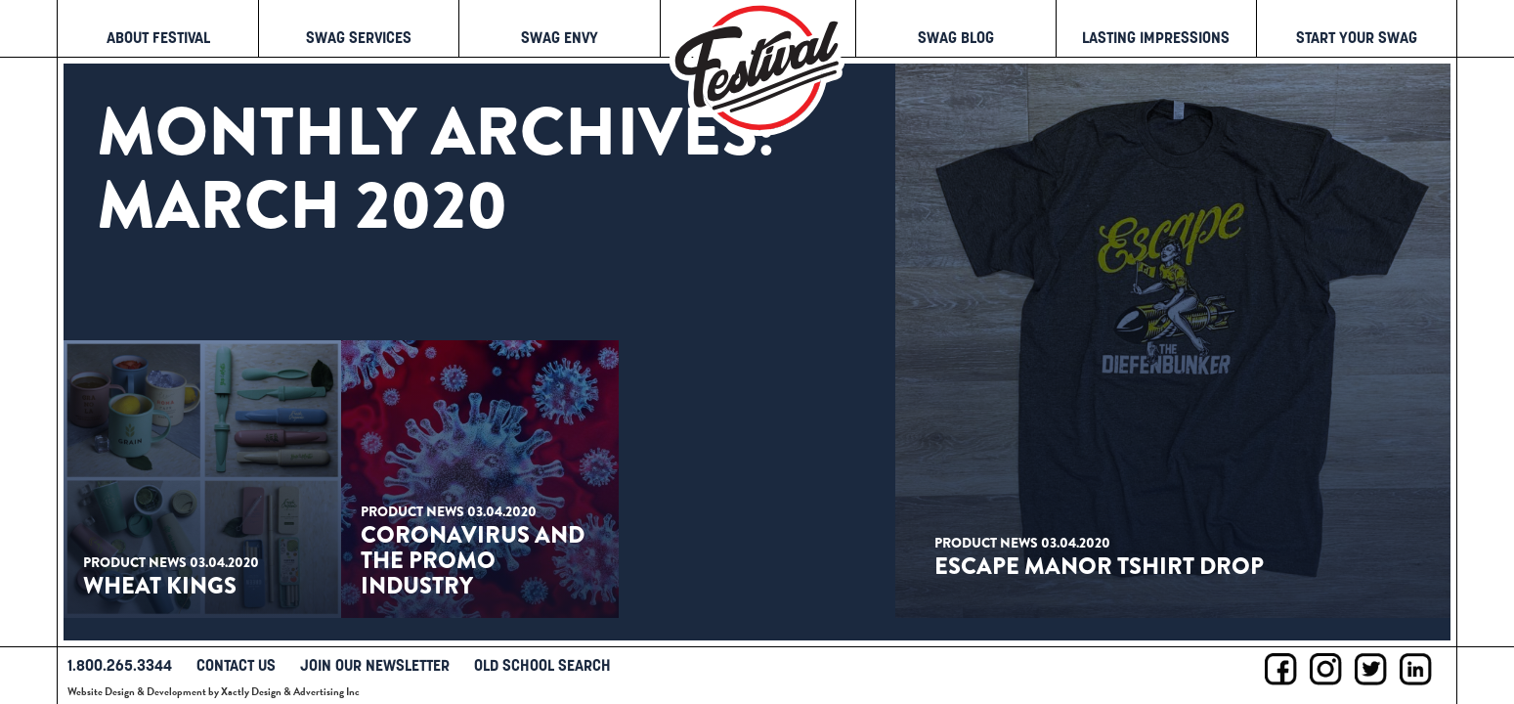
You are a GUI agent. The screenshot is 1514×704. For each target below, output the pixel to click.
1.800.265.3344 (119, 665)
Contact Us (236, 665)
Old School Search (542, 665)
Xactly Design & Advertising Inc (290, 691)
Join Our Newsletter (375, 665)
